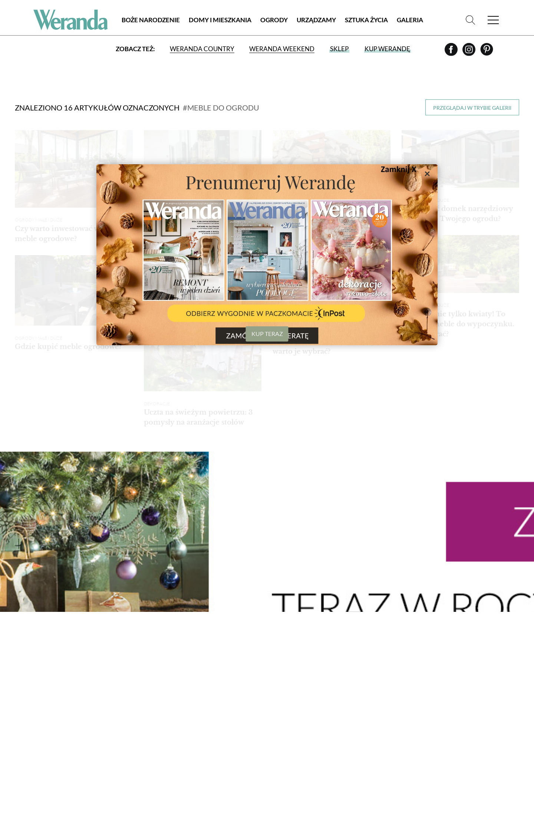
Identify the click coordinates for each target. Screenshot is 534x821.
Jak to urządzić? (332, 738)
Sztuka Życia (366, 20)
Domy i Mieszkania (220, 20)
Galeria (410, 20)
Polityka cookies (39, 722)
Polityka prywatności (47, 713)
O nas (22, 687)
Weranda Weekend (281, 49)
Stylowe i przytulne (190, 686)
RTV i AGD (320, 764)
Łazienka (321, 703)
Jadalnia (321, 694)
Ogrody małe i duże (38, 214)
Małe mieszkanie (185, 729)
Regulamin (30, 704)
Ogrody (274, 20)
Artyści (392, 677)
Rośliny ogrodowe (262, 694)
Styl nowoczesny (187, 712)
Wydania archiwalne (477, 709)
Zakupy (468, 662)
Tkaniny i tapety (331, 772)
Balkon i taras (255, 686)
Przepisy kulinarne (409, 703)
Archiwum (30, 696)
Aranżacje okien (332, 755)
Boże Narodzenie (151, 20)
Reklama (27, 739)
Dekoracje (323, 746)
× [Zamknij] (427, 173)
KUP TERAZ (267, 333)
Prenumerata (479, 691)
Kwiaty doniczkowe (264, 703)
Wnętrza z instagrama (178, 742)
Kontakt (27, 748)
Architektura (181, 781)
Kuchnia (320, 686)
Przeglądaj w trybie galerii (472, 108)
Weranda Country (202, 49)
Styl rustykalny (185, 703)
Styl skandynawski (189, 694)
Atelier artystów (186, 772)
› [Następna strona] (474, 580)
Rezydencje (178, 721)
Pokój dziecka (329, 721)
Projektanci (399, 686)
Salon (316, 677)
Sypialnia (321, 712)
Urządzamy (316, 20)
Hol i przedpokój (332, 729)
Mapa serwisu (34, 730)
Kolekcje (395, 694)
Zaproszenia (400, 712)
